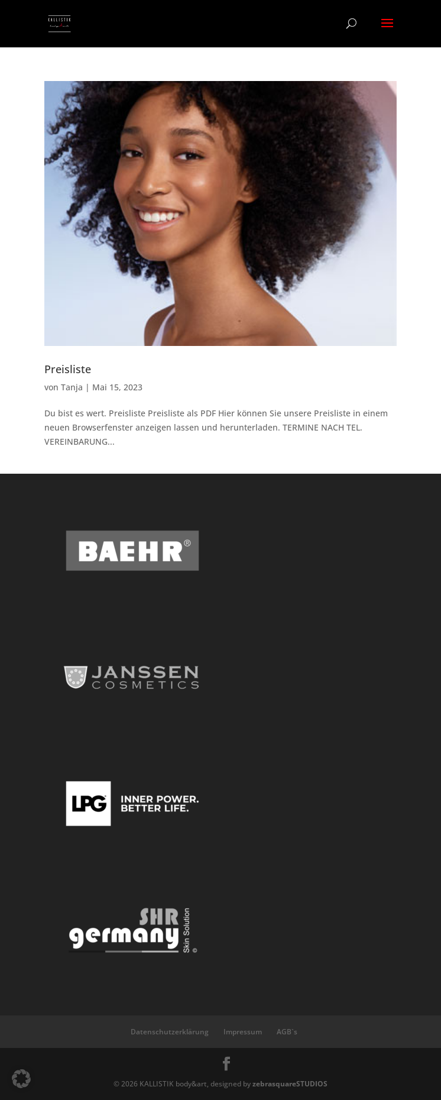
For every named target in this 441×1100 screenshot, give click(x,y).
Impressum (242, 1032)
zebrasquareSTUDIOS (289, 1084)
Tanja (72, 387)
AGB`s (287, 1032)
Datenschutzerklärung (170, 1032)
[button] (21, 1078)
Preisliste (67, 369)
